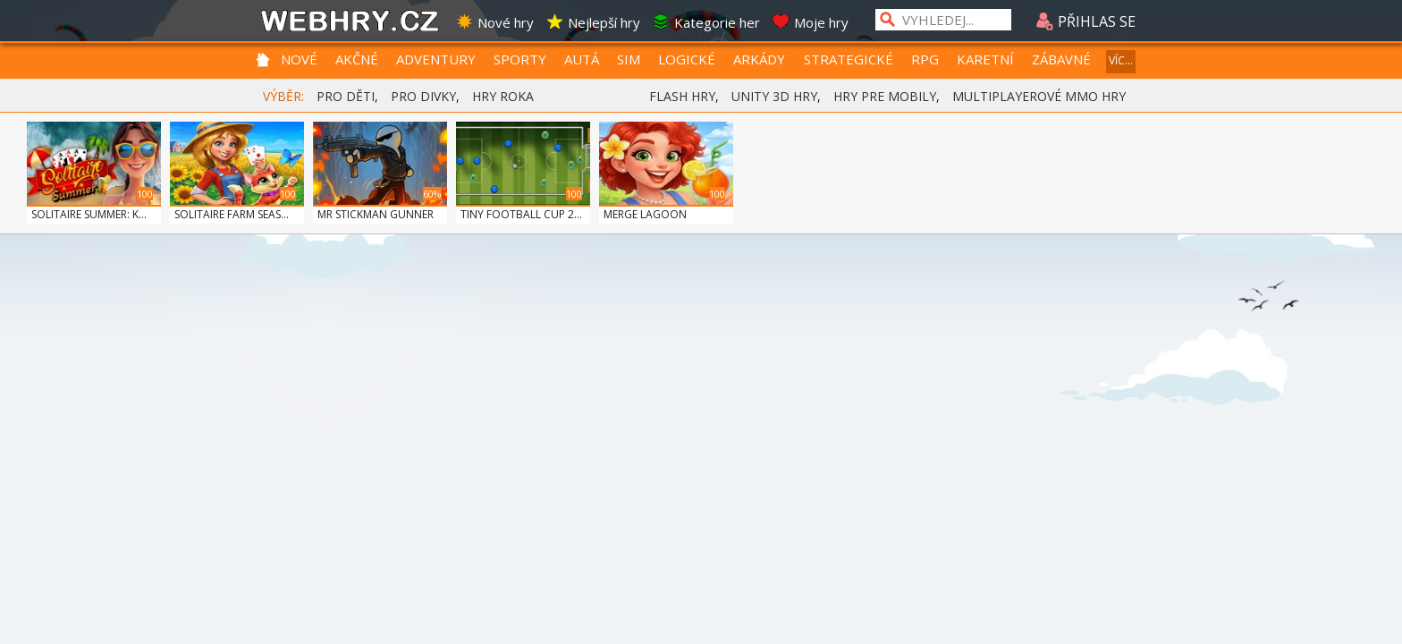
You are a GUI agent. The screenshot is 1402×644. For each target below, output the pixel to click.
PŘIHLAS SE (1085, 21)
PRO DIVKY (423, 96)
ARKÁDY (759, 59)
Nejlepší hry (592, 22)
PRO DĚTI (346, 96)
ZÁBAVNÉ (1061, 59)
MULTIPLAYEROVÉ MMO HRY (1039, 96)
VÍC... (1121, 60)
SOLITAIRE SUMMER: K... (89, 214)
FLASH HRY (682, 96)
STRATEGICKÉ (848, 59)
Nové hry (494, 22)
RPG (925, 59)
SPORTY (520, 59)
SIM (628, 59)
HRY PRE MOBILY (884, 96)
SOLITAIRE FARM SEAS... (231, 214)
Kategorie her (706, 22)
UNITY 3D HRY (774, 96)
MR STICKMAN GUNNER (375, 214)
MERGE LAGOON (645, 214)
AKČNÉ (356, 59)
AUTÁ (581, 59)
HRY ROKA (503, 96)
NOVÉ (299, 59)
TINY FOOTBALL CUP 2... (521, 214)
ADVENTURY (436, 59)
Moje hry (810, 22)
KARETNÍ (985, 59)
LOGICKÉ (686, 59)
